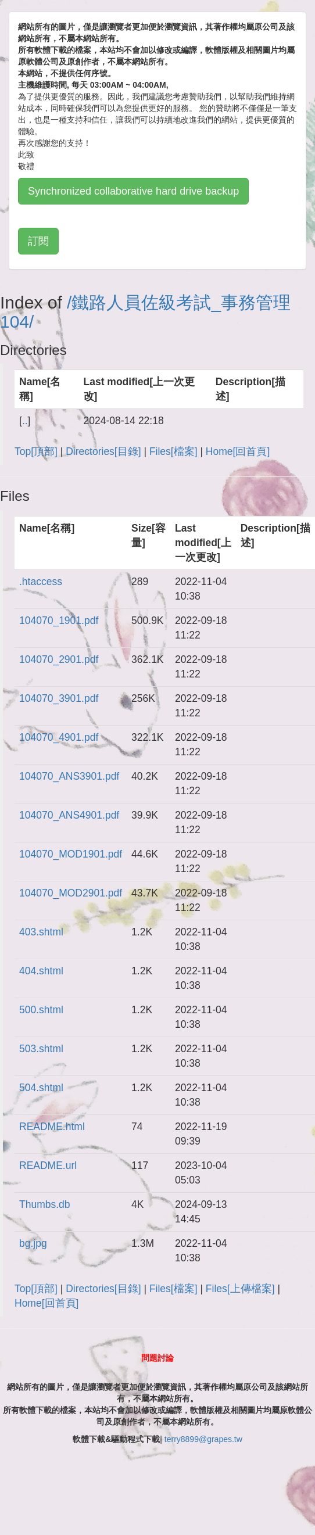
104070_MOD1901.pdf (70, 854)
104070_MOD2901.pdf (70, 893)
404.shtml (41, 971)
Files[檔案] (173, 451)
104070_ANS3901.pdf (69, 776)
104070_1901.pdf (58, 620)
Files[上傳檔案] (240, 1288)
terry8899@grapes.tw (203, 1439)
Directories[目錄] (103, 451)
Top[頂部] (36, 451)
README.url (48, 1165)
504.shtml (41, 1087)
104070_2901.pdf (58, 659)
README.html (52, 1126)
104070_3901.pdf (58, 698)
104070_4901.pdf (58, 737)
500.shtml (41, 1010)
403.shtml (41, 932)
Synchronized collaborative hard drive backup (133, 191)
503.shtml (41, 1049)
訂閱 (38, 241)
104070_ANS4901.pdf (69, 815)
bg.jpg (33, 1243)
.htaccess (40, 581)
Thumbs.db (44, 1204)
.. (25, 420)
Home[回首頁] (238, 451)
